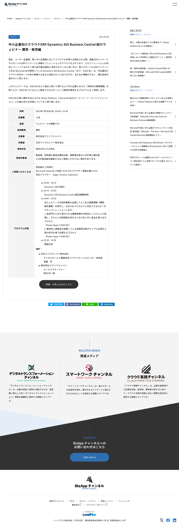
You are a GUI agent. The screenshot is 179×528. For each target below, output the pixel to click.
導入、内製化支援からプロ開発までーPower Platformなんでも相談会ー (150, 44)
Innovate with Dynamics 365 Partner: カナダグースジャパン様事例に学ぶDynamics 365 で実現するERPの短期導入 (151, 150)
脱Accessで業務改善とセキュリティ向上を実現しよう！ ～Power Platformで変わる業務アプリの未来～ (151, 104)
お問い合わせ (89, 457)
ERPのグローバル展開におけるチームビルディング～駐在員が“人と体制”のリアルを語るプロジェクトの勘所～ (151, 165)
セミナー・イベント (87, 501)
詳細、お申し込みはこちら (58, 284)
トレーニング (125, 501)
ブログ (71, 501)
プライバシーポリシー (97, 504)
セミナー (14, 36)
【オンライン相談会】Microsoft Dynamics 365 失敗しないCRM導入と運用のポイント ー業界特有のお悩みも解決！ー (150, 58)
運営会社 (76, 504)
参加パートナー (108, 501)
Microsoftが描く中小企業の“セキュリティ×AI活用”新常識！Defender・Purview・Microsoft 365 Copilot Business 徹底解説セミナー (151, 134)
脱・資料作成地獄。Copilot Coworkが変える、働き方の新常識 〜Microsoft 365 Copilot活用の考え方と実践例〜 (150, 73)
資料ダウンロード (55, 501)
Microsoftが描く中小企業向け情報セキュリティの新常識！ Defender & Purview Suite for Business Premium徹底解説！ (151, 119)
